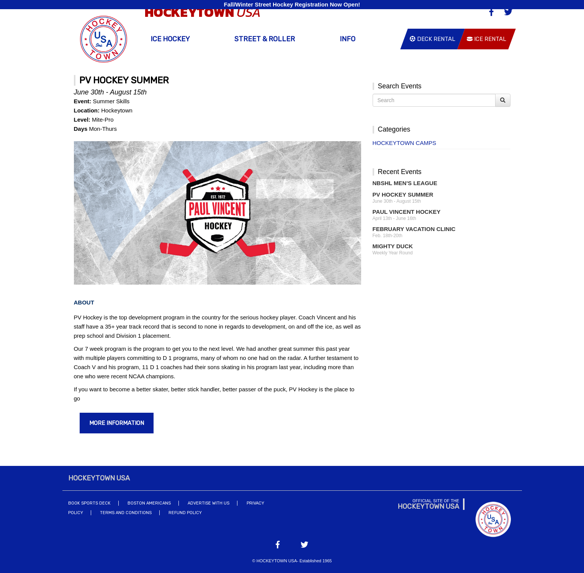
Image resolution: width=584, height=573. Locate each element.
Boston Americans (149, 503)
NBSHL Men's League (405, 183)
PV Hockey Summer (403, 194)
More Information (116, 423)
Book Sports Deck (89, 503)
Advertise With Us (208, 503)
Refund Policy (185, 512)
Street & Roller (264, 39)
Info (347, 39)
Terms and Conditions (126, 512)
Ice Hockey (170, 39)
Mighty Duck (393, 246)
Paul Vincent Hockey (407, 211)
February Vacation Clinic (414, 229)
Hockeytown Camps (404, 143)
